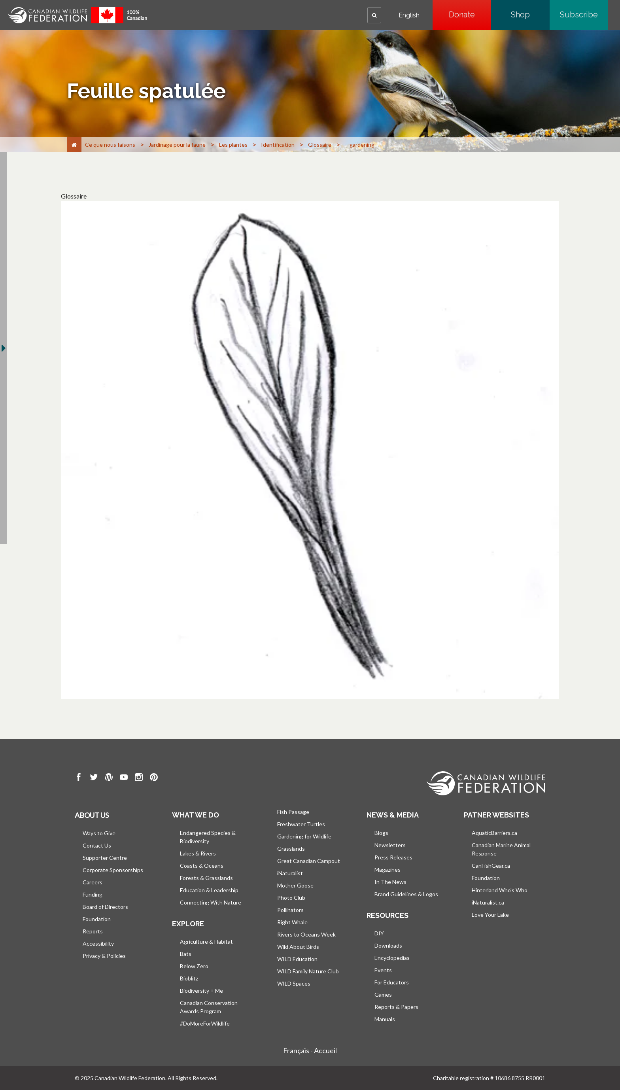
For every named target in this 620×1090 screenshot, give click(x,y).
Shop (530, 14)
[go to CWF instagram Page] (139, 778)
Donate (470, 14)
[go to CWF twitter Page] (94, 778)
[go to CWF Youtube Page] (124, 778)
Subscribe (584, 14)
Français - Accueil (310, 1050)
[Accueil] (74, 144)
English (409, 15)
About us (92, 815)
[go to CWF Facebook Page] (79, 778)
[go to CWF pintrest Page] (154, 778)
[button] (374, 15)
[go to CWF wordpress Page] (109, 778)
